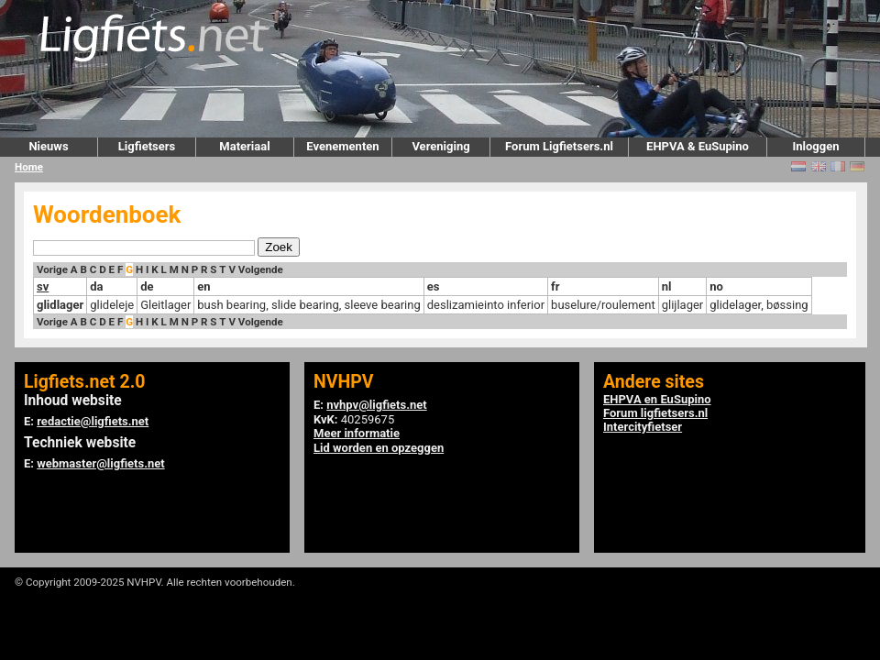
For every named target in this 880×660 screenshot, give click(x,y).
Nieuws (48, 146)
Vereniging (440, 146)
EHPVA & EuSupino (697, 146)
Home (29, 166)
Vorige (52, 269)
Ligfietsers (146, 146)
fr (555, 286)
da (96, 286)
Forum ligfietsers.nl (655, 413)
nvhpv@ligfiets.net (376, 405)
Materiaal (244, 146)
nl (667, 286)
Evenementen (342, 146)
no (716, 286)
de (146, 286)
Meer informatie (357, 433)
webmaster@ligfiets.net (100, 463)
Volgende (260, 269)
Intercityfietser (642, 427)
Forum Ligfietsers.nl (559, 146)
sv (43, 286)
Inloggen (815, 146)
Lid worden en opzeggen (379, 448)
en (203, 286)
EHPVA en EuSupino (657, 399)
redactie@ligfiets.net (92, 421)
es (433, 286)
